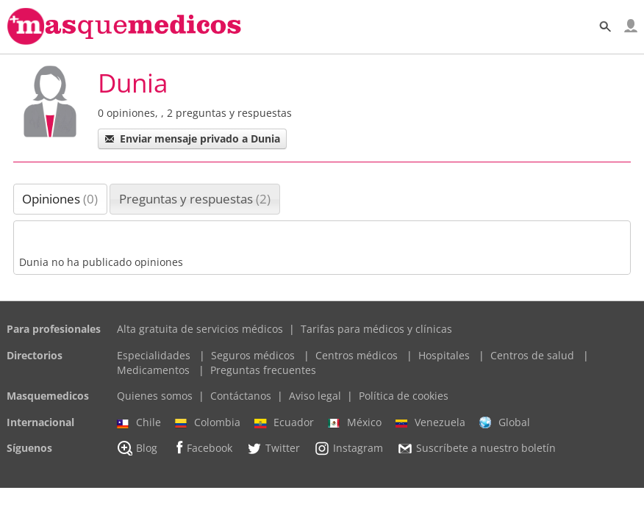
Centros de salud (532, 355)
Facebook (201, 448)
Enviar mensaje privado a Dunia (192, 138)
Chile (139, 422)
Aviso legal (315, 396)
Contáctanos (240, 396)
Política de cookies (403, 396)
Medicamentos (153, 370)
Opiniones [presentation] (60, 198)
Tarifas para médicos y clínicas (376, 329)
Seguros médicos (253, 355)
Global (504, 422)
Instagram (348, 448)
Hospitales (444, 355)
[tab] (60, 199)
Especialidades (153, 355)
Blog (137, 448)
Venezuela (430, 422)
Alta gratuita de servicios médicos (200, 329)
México (355, 422)
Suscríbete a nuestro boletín (476, 449)
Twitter (273, 448)
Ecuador (284, 422)
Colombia (207, 422)
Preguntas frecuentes (263, 370)
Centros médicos (356, 355)
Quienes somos (155, 396)
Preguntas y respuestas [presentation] (195, 198)
